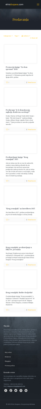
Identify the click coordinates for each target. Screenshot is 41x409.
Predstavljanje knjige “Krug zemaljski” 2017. (17, 158)
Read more (32, 82)
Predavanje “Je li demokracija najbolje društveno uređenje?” (18, 111)
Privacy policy (10, 366)
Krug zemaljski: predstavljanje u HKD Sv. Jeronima (19, 248)
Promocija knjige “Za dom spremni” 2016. (16, 68)
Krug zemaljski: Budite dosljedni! (19, 293)
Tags (17, 36)
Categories (8, 36)
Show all (33, 38)
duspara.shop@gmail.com (16, 386)
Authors (26, 36)
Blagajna (8, 361)
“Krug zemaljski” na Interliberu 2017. (20, 209)
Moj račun (8, 352)
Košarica (8, 357)
